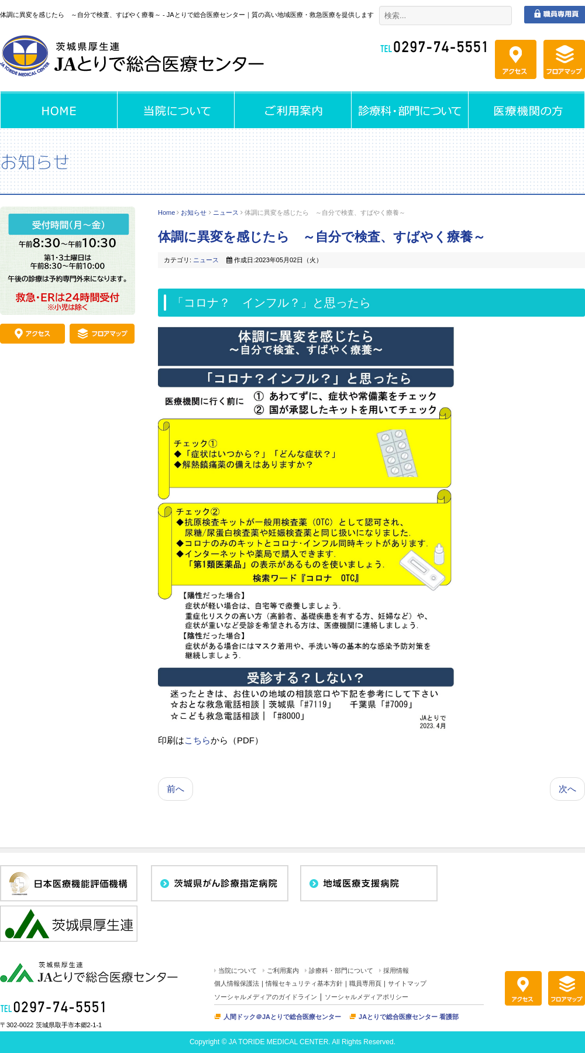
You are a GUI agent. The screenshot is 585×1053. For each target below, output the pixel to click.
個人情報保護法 (236, 983)
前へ (175, 789)
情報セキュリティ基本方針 (304, 983)
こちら (197, 740)
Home (166, 212)
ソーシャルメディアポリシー (366, 996)
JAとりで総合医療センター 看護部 (409, 1016)
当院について (237, 970)
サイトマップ (407, 983)
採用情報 (396, 970)
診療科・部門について (341, 970)
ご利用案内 (283, 970)
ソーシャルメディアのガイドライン (265, 996)
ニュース (226, 212)
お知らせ (194, 212)
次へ (567, 789)
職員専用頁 (365, 983)
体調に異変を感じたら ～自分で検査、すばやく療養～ (322, 236)
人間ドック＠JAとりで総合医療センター (282, 1016)
